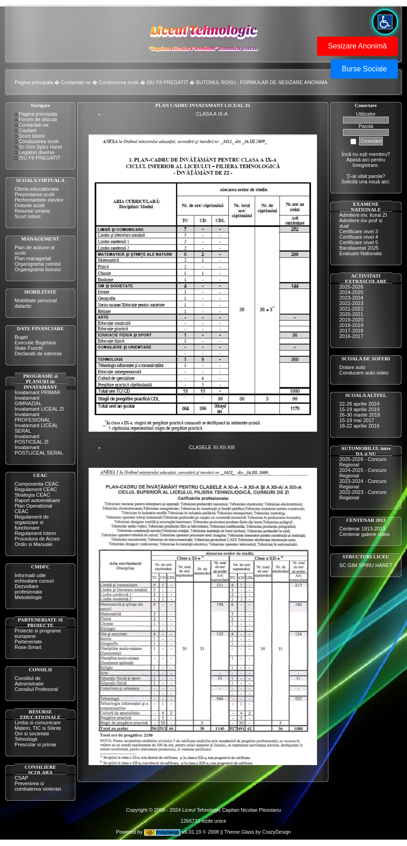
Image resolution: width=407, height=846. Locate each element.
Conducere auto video (364, 372)
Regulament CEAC (36, 489)
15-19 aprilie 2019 (359, 409)
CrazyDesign (276, 832)
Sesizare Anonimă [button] (357, 46)
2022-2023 (351, 303)
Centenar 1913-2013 (362, 528)
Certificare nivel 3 (358, 231)
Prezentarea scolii (34, 194)
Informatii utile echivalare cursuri (34, 578)
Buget (21, 337)
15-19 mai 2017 (356, 420)
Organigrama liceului (38, 269)
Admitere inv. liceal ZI (363, 215)
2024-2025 (351, 292)
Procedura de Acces (37, 538)
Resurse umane (32, 211)
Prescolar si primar (36, 744)
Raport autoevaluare (37, 500)
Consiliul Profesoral (36, 689)
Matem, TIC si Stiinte (38, 728)
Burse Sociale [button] (364, 69)
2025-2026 (351, 286)
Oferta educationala (36, 189)
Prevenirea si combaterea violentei (38, 786)
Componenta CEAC (37, 484)
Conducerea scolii (118, 82)
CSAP (21, 778)
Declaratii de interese (38, 353)
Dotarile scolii (29, 205)
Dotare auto (352, 367)
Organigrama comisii (38, 264)
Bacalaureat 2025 (359, 248)
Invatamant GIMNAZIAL (28, 400)
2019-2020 (351, 319)
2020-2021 (351, 314)
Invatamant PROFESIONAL (32, 417)
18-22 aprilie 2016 (359, 425)
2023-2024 (351, 297)
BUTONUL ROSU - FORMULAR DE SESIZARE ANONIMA (262, 82)
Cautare (28, 130)
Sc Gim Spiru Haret (40, 147)
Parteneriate (28, 641)
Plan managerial (33, 258)
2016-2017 (351, 336)
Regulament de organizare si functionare (32, 522)
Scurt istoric (28, 216)
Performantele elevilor (39, 200)
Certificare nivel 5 (358, 242)
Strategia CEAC (32, 495)
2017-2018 (351, 330)
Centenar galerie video (364, 534)
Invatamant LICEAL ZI (39, 409)
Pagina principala (34, 82)
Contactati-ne (76, 82)
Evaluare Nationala (360, 253)
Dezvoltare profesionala (28, 589)
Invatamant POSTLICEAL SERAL (39, 449)
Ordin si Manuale (34, 544)
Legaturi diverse (36, 152)
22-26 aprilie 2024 (359, 404)
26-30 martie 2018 (359, 415)
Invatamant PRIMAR (37, 392)
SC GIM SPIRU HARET (365, 565)
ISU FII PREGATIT (167, 82)
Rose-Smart (28, 647)
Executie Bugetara (35, 342)
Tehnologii (26, 739)
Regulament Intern (35, 533)
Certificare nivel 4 (358, 237)
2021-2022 (351, 308)
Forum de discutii (38, 119)
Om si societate (32, 733)
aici (385, 181)
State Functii (28, 348)
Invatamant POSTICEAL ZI (31, 439)
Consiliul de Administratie (29, 680)
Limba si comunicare (38, 722)
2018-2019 (351, 325)
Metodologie (28, 597)
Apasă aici (358, 159)
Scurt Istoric (32, 136)
